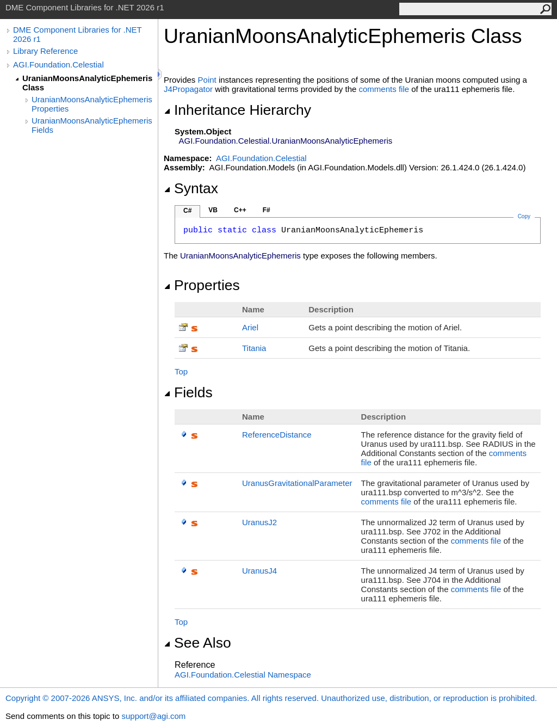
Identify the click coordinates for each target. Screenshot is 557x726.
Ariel (250, 327)
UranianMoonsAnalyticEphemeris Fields (92, 125)
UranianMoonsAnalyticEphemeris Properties (92, 104)
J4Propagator (188, 89)
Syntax (191, 188)
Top (181, 371)
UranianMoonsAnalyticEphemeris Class (87, 82)
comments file (384, 89)
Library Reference (45, 51)
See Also (197, 643)
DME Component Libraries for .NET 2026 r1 (77, 34)
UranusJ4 (259, 570)
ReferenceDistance (277, 434)
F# (266, 210)
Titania (254, 348)
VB (213, 210)
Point (207, 79)
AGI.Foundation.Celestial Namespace (243, 674)
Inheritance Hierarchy (237, 110)
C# (187, 210)
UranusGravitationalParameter (297, 483)
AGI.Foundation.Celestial (58, 64)
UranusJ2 (259, 522)
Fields (188, 392)
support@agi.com (153, 716)
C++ (240, 210)
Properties (202, 285)
